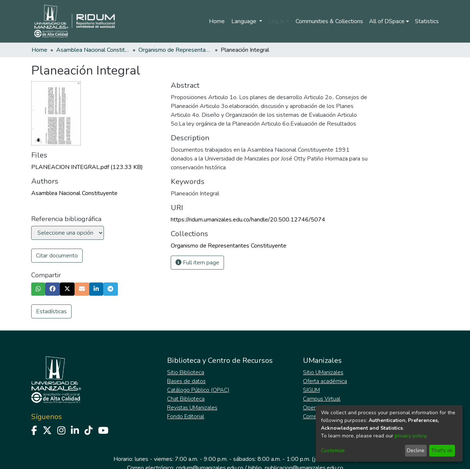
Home (217, 21)
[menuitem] (389, 21)
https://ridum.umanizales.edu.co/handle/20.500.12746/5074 (248, 220)
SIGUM (311, 390)
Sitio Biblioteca (185, 372)
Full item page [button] (197, 263)
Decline (415, 450)
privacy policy (410, 435)
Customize (333, 450)
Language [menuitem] (244, 21)
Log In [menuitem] (277, 21)
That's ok (442, 450)
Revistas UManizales (192, 407)
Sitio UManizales (323, 372)
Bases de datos (186, 381)
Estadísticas (51, 311)
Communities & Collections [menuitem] (329, 21)
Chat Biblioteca (186, 399)
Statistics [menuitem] (427, 21)
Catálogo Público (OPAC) (198, 390)
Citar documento (57, 256)
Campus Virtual (321, 399)
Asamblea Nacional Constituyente (93, 50)
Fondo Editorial (185, 416)
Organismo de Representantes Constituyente (175, 50)
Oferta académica (325, 381)
